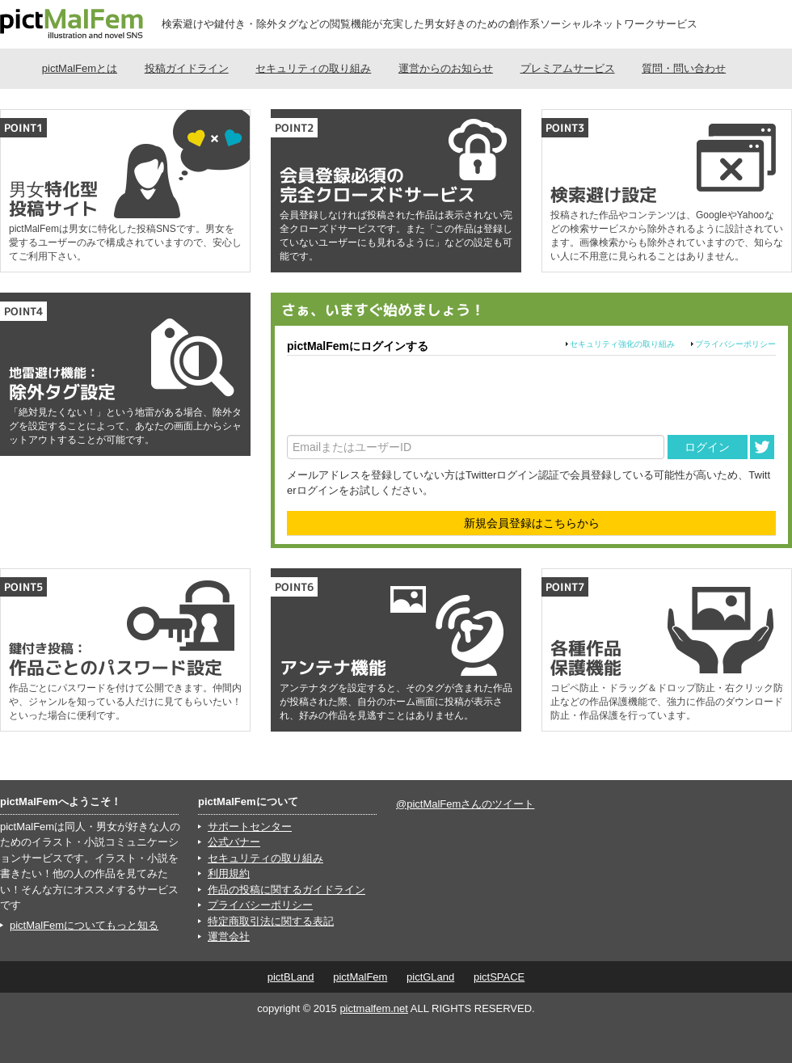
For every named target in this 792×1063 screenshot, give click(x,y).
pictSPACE (499, 977)
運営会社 (229, 936)
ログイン (707, 447)
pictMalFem (360, 977)
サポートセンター (250, 826)
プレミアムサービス (567, 68)
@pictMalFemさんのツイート (465, 804)
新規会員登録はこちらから (532, 523)
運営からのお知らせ (445, 68)
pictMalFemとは (79, 68)
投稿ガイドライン (187, 68)
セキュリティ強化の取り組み (622, 344)
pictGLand (430, 977)
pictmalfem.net (373, 1008)
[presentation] (410, 395)
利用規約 (229, 873)
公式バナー (234, 842)
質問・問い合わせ (684, 68)
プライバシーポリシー (735, 344)
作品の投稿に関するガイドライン (286, 890)
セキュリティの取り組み (313, 68)
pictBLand (291, 977)
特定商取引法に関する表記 (271, 921)
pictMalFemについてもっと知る (84, 925)
